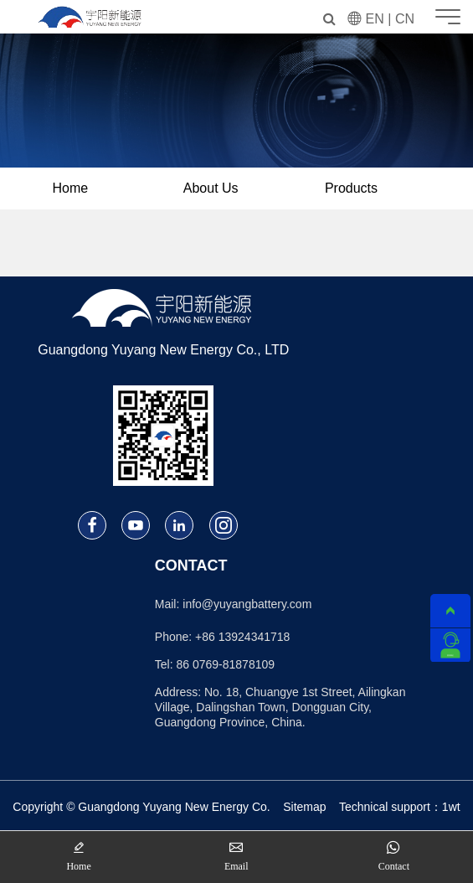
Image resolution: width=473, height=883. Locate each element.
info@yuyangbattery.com (247, 604)
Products (351, 188)
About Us (211, 188)
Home (71, 188)
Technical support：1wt (399, 806)
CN (404, 19)
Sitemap (304, 806)
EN (375, 19)
